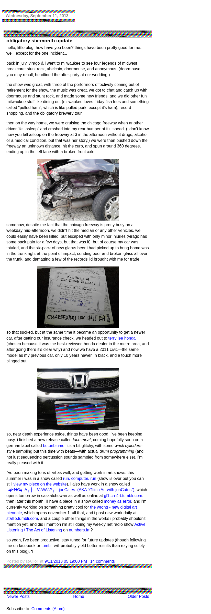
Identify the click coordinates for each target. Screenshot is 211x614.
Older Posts (138, 596)
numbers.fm (79, 530)
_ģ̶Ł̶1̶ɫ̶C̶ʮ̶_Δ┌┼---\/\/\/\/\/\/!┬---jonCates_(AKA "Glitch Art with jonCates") (70, 490)
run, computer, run (79, 478)
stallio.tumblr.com (22, 518)
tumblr (47, 545)
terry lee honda (122, 338)
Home (78, 596)
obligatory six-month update (39, 40)
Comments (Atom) (48, 609)
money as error (117, 501)
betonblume (53, 445)
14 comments (102, 561)
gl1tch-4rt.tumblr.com (123, 495)
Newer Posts (18, 596)
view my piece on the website (40, 484)
